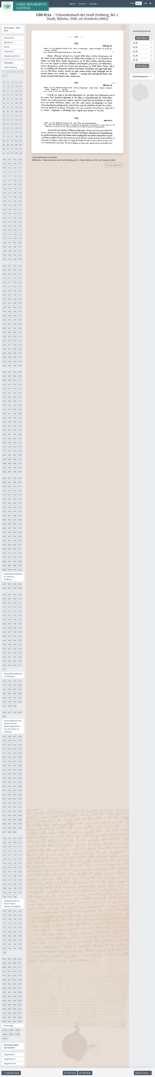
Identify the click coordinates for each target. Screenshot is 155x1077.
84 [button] (20, 140)
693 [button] (4, 828)
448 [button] (4, 528)
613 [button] (4, 744)
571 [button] (19, 665)
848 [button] (4, 1009)
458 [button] (14, 536)
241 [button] (9, 307)
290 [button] (14, 357)
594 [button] (9, 702)
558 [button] (14, 653)
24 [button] (20, 90)
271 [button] (19, 336)
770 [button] (19, 919)
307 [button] (19, 376)
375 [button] (19, 447)
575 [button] (14, 681)
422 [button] (14, 499)
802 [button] (14, 959)
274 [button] (14, 340)
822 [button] (14, 980)
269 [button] (9, 336)
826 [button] (14, 984)
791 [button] (4, 944)
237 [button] (9, 303)
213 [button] (9, 278)
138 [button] (14, 197)
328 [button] (4, 401)
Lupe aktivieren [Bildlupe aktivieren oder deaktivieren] (114, 164)
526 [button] (14, 619)
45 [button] (4, 111)
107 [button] (19, 163)
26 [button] (8, 95)
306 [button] (14, 376)
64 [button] (20, 124)
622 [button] (9, 753)
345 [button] (9, 417)
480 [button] (4, 561)
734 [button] (14, 871)
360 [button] (4, 434)
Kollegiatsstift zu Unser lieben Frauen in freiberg (12, 904)
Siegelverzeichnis (12, 56)
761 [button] (14, 911)
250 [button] (14, 315)
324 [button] (4, 397)
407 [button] (19, 482)
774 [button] (19, 923)
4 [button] (12, 72)
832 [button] (4, 992)
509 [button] (9, 603)
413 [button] (9, 490)
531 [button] (19, 623)
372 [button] (4, 447)
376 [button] (4, 451)
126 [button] (14, 184)
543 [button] (19, 636)
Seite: (132, 3)
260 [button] (4, 328)
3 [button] (9, 72)
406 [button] (14, 482)
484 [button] (4, 565)
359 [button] (19, 430)
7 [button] (22, 72)
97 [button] (12, 153)
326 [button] (14, 397)
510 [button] (14, 603)
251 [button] (19, 315)
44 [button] (20, 107)
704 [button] (4, 842)
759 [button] (4, 911)
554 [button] (14, 648)
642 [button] (9, 774)
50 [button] (4, 115)
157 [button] (9, 217)
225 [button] (9, 290)
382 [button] (14, 455)
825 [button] (9, 984)
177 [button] (9, 238)
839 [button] (19, 996)
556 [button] (4, 653)
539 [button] (19, 632)
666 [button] (9, 799)
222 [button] (14, 286)
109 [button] (9, 168)
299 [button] (19, 365)
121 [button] (9, 180)
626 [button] (9, 757)
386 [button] (14, 459)
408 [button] (4, 486)
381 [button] (9, 455)
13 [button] (16, 82)
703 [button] (19, 838)
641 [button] (4, 774)
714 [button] (14, 851)
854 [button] (14, 1013)
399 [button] (19, 472)
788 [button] (9, 940)
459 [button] (19, 536)
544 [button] (4, 640)
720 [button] (4, 859)
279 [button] (19, 345)
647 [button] (14, 778)
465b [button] (11, 1034)
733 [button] (9, 871)
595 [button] (14, 702)
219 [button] (19, 282)
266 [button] (14, 332)
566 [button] (14, 661)
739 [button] (19, 876)
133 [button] (9, 193)
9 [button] (6, 76)
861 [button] (9, 1021)
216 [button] (4, 282)
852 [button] (4, 1013)
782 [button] (19, 932)
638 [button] (9, 769)
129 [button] (9, 188)
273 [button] (9, 340)
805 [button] (9, 963)
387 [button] (19, 459)
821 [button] (9, 980)
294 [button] (14, 361)
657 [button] (4, 790)
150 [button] (14, 209)
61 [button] (8, 124)
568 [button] (4, 665)
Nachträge (8, 1025)
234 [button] (14, 299)
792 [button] (9, 944)
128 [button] (4, 188)
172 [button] (4, 234)
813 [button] (9, 971)
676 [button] (19, 807)
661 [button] (4, 794)
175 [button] (19, 234)
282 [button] (14, 349)
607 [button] (14, 736)
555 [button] (19, 648)
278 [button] (14, 345)
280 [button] (4, 349)
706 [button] (14, 842)
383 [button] (19, 455)
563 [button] (19, 657)
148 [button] (4, 209)
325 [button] (9, 397)
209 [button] (9, 274)
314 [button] (14, 384)
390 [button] (14, 463)
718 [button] (14, 855)
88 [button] (16, 145)
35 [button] (4, 103)
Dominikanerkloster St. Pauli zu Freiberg (13, 577)
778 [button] (19, 927)
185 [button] (9, 247)
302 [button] (14, 372)
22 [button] (12, 90)
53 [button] (16, 115)
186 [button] (14, 247)
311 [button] (19, 380)
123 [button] (19, 180)
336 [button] (4, 409)
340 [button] (4, 413)
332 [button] (4, 405)
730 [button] (14, 867)
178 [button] (14, 238)
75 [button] (4, 136)
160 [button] (4, 222)
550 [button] (14, 644)
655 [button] (14, 786)
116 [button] (4, 176)
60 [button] (4, 124)
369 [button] (9, 442)
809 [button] (9, 967)
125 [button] (9, 184)
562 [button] (14, 657)
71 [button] (8, 132)
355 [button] (19, 426)
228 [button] (4, 295)
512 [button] (4, 607)
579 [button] (14, 685)
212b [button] (5, 1030)
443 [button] (19, 520)
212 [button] (4, 278)
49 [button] (20, 111)
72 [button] (12, 132)
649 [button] (4, 782)
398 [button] (14, 472)
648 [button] (19, 778)
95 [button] (4, 153)
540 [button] (4, 636)
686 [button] (9, 819)
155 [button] (19, 213)
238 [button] (14, 303)
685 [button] (4, 819)
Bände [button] (72, 4)
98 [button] (16, 153)
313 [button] (9, 384)
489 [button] (9, 569)
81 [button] (8, 140)
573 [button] (4, 681)
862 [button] (14, 1021)
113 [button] (9, 172)
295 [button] (19, 361)
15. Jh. (135, 55)
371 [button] (19, 442)
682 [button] (9, 815)
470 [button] (14, 549)
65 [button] (4, 128)
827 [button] (19, 984)
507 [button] (19, 598)
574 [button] (9, 681)
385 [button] (9, 459)
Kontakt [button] (93, 4)
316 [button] (4, 388)
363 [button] (19, 434)
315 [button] (19, 384)
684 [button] (19, 815)
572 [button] (4, 669)
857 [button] (9, 1017)
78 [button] (16, 136)
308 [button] (4, 380)
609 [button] (4, 740)
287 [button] (19, 353)
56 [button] (8, 120)
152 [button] (4, 213)
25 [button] (4, 95)
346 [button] (14, 417)
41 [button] (8, 107)
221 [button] (9, 286)
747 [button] (19, 884)
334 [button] (14, 405)
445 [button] (9, 524)
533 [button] (9, 628)
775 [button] (4, 927)
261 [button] (9, 328)
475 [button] (19, 553)
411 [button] (19, 486)
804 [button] (4, 963)
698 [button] (9, 832)
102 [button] (14, 159)
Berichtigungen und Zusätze (11, 1046)
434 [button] (14, 511)
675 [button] (14, 807)
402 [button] (14, 478)
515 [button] (19, 607)
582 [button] (9, 689)
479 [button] (19, 557)
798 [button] (19, 948)
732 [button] (4, 871)
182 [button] (14, 242)
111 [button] (19, 168)
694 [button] (9, 828)
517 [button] (9, 611)
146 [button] (14, 205)
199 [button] (19, 259)
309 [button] (9, 380)
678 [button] (9, 811)
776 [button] (9, 927)
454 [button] (14, 532)
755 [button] (19, 892)
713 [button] (9, 851)
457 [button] (9, 536)
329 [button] (9, 401)
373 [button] (9, 447)
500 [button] (4, 594)
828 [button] (4, 988)
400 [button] (4, 478)
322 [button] (14, 392)
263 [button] (19, 328)
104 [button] (4, 163)
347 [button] (19, 417)
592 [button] (19, 697)
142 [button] (14, 201)
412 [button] (4, 490)
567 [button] (19, 661)
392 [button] (4, 467)
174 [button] (14, 234)
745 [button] (9, 884)
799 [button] (4, 952)
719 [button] (19, 855)
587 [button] (14, 693)
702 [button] (14, 838)
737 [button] (9, 876)
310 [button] (14, 380)
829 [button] (9, 988)
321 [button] (9, 392)
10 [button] (4, 82)
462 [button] (14, 540)
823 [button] (19, 980)
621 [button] (4, 753)
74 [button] (20, 132)
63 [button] (16, 124)
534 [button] (14, 628)
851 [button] (19, 1009)
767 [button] (4, 919)
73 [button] (16, 132)
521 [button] (9, 615)
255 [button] (19, 320)
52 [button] (12, 115)
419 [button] (19, 495)
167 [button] (19, 226)
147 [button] (19, 205)
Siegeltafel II (9, 1059)
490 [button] (14, 569)
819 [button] (19, 975)
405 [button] (9, 482)
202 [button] (14, 265)
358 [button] (14, 430)
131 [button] (19, 188)
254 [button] (14, 320)
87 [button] (12, 145)
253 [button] (9, 320)
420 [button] (4, 499)
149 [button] (9, 209)
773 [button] (14, 923)
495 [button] (19, 584)
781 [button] (14, 932)
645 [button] (4, 778)
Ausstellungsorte (140, 76)
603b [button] (5, 1038)
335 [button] (19, 405)
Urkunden (8, 63)
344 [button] (4, 417)
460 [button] (4, 540)
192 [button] (4, 255)
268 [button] (4, 336)
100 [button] (4, 159)
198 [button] (14, 259)
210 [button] (14, 274)
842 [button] (14, 1000)
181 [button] (9, 242)
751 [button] (19, 888)
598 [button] (9, 706)
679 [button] (14, 811)
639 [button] (14, 769)
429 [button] (9, 507)
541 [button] (9, 636)
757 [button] (9, 896)
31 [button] (8, 99)
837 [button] (9, 996)
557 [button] (9, 653)
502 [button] (14, 594)
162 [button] (14, 222)
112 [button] (4, 172)
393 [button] (9, 467)
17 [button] (12, 86)
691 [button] (14, 823)
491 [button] (19, 569)
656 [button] (19, 786)
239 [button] (19, 303)
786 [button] (19, 936)
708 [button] (4, 846)
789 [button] (14, 940)
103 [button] (19, 159)
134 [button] (14, 193)
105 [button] (9, 163)
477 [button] (9, 557)
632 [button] (19, 761)
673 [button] (4, 807)
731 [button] (19, 867)
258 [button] (14, 324)
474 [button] (14, 553)
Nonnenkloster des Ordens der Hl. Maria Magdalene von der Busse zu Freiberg (12, 726)
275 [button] (19, 340)
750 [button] (14, 888)
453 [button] (9, 532)
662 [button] (9, 794)
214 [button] (14, 278)
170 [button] (14, 230)
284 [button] (4, 353)
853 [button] (9, 1013)
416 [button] (4, 495)
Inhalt (6, 47)
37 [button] (12, 103)
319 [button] (19, 388)
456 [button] (4, 536)
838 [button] (14, 996)
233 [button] (9, 299)
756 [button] (4, 896)
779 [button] (4, 932)
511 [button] (19, 603)
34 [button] (20, 99)
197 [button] (9, 259)
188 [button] (4, 251)
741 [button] (9, 880)
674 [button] (9, 807)
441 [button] (9, 520)
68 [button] (16, 128)
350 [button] (14, 422)
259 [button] (19, 324)
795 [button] (4, 948)
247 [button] (19, 311)
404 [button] (4, 482)
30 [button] (4, 99)
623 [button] (14, 753)
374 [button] (14, 447)
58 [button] (16, 120)
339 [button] (19, 409)
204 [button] (4, 270)
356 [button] (4, 430)
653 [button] (4, 786)
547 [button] (19, 640)
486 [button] (14, 565)
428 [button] (4, 507)
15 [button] (4, 86)
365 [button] (9, 438)
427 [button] (19, 503)
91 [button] (8, 149)
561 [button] (9, 657)
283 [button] (19, 349)
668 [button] (19, 799)
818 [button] (14, 975)
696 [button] (19, 828)
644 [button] (19, 774)
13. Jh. (135, 47)
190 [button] (14, 251)
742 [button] (14, 880)
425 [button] (9, 503)
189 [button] (9, 251)
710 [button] (14, 846)
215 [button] (19, 278)
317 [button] (9, 388)
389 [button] (9, 463)
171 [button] (19, 230)
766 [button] (19, 915)
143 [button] (19, 201)
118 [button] (14, 176)
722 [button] (14, 859)
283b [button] (17, 1030)
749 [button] (9, 888)
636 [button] (19, 765)
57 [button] (12, 120)
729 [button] (9, 867)
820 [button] (4, 980)
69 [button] (20, 128)
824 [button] (4, 984)
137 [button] (9, 197)
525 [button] (9, 619)
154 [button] (14, 213)
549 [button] (9, 644)
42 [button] (12, 107)
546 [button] (14, 640)
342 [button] (14, 413)
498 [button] (14, 588)
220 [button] (4, 286)
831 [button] (19, 988)
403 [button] (19, 478)
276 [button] (4, 345)
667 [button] (14, 799)
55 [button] (4, 120)
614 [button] (9, 744)
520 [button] (4, 615)
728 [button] (4, 867)
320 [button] (4, 392)
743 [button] (19, 880)
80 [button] (4, 140)
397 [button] (9, 472)
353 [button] (9, 426)
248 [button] (4, 315)
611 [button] (14, 740)
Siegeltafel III (10, 1063)
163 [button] (19, 222)
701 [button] (9, 838)
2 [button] (6, 72)
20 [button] (4, 90)
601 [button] (9, 712)
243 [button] (19, 307)
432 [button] (4, 511)
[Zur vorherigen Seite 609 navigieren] (11, 1073)
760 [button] (9, 911)
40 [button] (4, 107)
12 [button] (12, 82)
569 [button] (9, 665)
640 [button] (19, 769)
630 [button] (9, 761)
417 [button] (9, 495)
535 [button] (19, 628)
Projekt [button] (82, 4)
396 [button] (4, 472)
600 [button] (4, 712)
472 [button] (4, 553)
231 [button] (19, 295)
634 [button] (9, 765)
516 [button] (4, 611)
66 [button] (8, 128)
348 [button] (4, 422)
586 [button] (9, 693)
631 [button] (14, 761)
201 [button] (9, 265)
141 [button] (9, 201)
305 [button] (9, 376)
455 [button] (19, 532)
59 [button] (20, 120)
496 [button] (4, 588)
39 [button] (20, 103)
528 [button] (4, 623)
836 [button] (4, 996)
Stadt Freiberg (10, 67)
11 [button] (8, 82)
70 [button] (4, 132)
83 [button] (16, 140)
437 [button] (9, 515)
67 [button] (12, 128)
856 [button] (4, 1017)
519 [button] (19, 611)
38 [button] (16, 103)
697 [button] (4, 832)
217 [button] (9, 282)
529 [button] (9, 623)
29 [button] (20, 95)
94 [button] (20, 149)
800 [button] (4, 959)
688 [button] (19, 819)
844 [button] (4, 1004)
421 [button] (9, 499)
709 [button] (9, 846)
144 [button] (4, 205)
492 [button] (4, 584)
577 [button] (4, 685)
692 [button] (19, 823)
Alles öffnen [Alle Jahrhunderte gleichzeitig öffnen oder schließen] (142, 38)
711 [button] (19, 846)
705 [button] (9, 842)
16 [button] (8, 86)
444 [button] (4, 524)
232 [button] (4, 299)
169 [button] (9, 230)
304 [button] (4, 376)
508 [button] (4, 603)
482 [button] (14, 561)
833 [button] (9, 992)
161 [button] (9, 222)
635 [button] (14, 765)
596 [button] (19, 702)
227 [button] (19, 290)
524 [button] (4, 619)
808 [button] (4, 967)
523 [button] (19, 615)
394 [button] (14, 467)
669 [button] (4, 803)
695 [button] (14, 828)
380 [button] (4, 455)
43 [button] (16, 107)
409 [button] (9, 486)
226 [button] (14, 290)
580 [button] (19, 685)
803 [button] (19, 959)
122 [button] (14, 180)
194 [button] (14, 255)
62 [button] (12, 124)
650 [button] (9, 782)
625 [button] (4, 757)
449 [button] (9, 528)
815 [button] (19, 971)
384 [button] (4, 459)
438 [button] (14, 515)
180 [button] (4, 242)
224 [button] (4, 290)
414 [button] (14, 490)
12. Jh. (135, 43)
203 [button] (19, 265)
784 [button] (9, 936)
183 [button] (19, 242)
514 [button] (14, 607)
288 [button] (4, 357)
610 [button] (9, 740)
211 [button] (19, 274)
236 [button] (4, 303)
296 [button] (4, 365)
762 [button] (19, 911)
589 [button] (4, 697)
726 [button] (14, 863)
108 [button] (4, 168)
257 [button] (9, 324)
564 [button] (4, 661)
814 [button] (14, 971)
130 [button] (14, 188)
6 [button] (18, 72)
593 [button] (4, 702)
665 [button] (4, 799)
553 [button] (9, 648)
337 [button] (9, 409)
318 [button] (14, 388)
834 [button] (14, 992)
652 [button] (19, 782)
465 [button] (9, 544)
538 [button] (14, 632)
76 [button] (8, 136)
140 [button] (4, 201)
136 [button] (4, 197)
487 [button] (19, 565)
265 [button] (9, 332)
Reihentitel (9, 38)
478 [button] (14, 557)
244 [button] (4, 311)
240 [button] (4, 307)
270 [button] (14, 336)
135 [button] (19, 193)
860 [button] (4, 1021)
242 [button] (14, 307)
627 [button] (14, 757)
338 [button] (14, 409)
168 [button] (4, 230)
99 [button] (20, 153)
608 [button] (19, 736)
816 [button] (4, 975)
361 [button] (9, 434)
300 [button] (4, 372)
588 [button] (19, 693)
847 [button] (19, 1004)
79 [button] (20, 136)
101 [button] (9, 159)
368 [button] (4, 442)
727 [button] (19, 863)
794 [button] (19, 944)
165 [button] (9, 226)
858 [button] (14, 1017)
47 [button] (12, 111)
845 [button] (9, 1004)
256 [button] (4, 324)
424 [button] (4, 503)
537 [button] (9, 632)
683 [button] (14, 815)
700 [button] (4, 838)
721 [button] (9, 859)
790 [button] (19, 940)
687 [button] (14, 819)
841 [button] (9, 1000)
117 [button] (9, 176)
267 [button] (19, 332)
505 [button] (9, 598)
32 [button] (12, 99)
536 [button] (4, 632)
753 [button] (9, 892)
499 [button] (19, 588)
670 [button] (9, 803)
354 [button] (14, 426)
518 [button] (14, 611)
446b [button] (5, 1034)
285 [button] (9, 353)
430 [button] (14, 507)
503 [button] (19, 594)
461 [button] (9, 540)
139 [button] (19, 197)
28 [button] (16, 95)
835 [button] (19, 992)
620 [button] (19, 749)
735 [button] (19, 871)
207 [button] (19, 270)
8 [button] (3, 76)
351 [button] (19, 422)
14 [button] (20, 82)
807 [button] (19, 963)
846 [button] (14, 1004)
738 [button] (14, 876)
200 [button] (4, 265)
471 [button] (19, 549)
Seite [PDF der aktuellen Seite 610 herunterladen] (70, 1073)
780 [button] (9, 932)
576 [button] (19, 681)
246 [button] (14, 311)
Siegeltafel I (9, 1054)
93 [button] (16, 149)
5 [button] (15, 72)
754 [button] (14, 892)
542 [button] (14, 636)
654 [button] (9, 786)
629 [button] (4, 761)
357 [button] (9, 430)
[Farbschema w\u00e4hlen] (150, 3)
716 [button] (4, 855)
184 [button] (4, 247)
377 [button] (9, 451)
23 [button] (16, 90)
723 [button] (19, 859)
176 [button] (4, 238)
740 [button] (4, 880)
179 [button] (19, 238)
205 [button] (9, 270)
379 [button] (19, 451)
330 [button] (14, 401)
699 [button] (14, 832)
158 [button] (14, 217)
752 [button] (4, 892)
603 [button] (19, 712)
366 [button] (14, 438)
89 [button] (20, 145)
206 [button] (14, 270)
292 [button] (4, 361)
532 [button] (4, 628)
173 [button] (9, 234)
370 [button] (14, 442)
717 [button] (9, 855)
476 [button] (4, 557)
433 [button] (9, 511)
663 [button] (14, 794)
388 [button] (4, 463)
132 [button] (4, 193)
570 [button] (14, 665)
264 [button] (4, 332)
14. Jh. (135, 51)
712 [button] (4, 851)
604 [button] (4, 716)
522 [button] (14, 615)
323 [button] (19, 392)
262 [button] (14, 328)
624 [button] (19, 753)
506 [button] (14, 598)
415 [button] (19, 490)
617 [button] (4, 749)
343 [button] (19, 413)
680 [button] (19, 811)
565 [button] (9, 661)
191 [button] (19, 251)
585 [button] (4, 693)
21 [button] (8, 90)
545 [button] (9, 640)
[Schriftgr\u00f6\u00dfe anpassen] (145, 3)
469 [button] (9, 549)
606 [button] (9, 736)
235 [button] (19, 299)
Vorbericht (9, 51)
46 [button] (8, 111)
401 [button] (9, 478)
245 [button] (9, 311)
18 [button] (16, 86)
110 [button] (14, 168)
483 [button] (19, 561)
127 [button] (19, 184)
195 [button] (19, 255)
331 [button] (19, 401)
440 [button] (4, 520)
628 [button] (19, 757)
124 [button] (4, 184)
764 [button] (9, 915)
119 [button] (19, 176)
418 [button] (14, 495)
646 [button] (9, 778)
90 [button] (4, 149)
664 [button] (19, 794)
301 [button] (9, 372)
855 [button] (19, 1013)
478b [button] (17, 1034)
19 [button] (20, 86)
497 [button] (9, 588)
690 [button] (9, 823)
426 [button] (14, 503)
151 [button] (19, 209)
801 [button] (9, 959)
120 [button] (4, 180)
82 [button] (12, 140)
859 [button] (19, 1017)
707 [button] (19, 842)
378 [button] (14, 451)
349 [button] (9, 422)
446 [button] (14, 524)
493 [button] (9, 584)
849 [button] (9, 1009)
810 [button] (14, 967)
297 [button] (9, 365)
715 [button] (19, 851)
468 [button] (4, 549)
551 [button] (19, 644)
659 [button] (14, 790)
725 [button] (9, 863)
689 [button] (4, 823)
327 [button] (19, 397)
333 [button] (9, 405)
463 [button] (19, 540)
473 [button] (9, 553)
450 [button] (14, 528)
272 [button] (4, 340)
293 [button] (9, 361)
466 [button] (14, 544)
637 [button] (4, 769)
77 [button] (12, 136)
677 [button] (4, 811)
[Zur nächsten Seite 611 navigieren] (143, 1073)
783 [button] (4, 936)
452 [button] (4, 532)
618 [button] (9, 749)
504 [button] (4, 598)
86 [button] (8, 145)
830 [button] (14, 988)
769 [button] (14, 919)
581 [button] (4, 689)
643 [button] (14, 774)
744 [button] (4, 884)
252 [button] (4, 320)
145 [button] (9, 205)
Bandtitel (8, 42)
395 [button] (19, 467)
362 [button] (14, 434)
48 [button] (16, 111)
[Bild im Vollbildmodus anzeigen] (123, 27)
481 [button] (9, 561)
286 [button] (14, 353)
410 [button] (14, 486)
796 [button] (9, 948)
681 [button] (4, 815)
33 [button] (16, 99)
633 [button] (4, 765)
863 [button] (19, 1021)
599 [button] (14, 706)
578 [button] (9, 685)
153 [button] (9, 213)
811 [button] (19, 967)
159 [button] (19, 217)
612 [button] (19, 740)
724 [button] (4, 863)
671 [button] (14, 803)
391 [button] (19, 463)
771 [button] (4, 923)
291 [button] (19, 357)
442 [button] (14, 520)
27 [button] (12, 95)
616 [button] (19, 744)
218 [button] (14, 282)
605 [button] (4, 736)
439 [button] (19, 515)
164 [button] (4, 226)
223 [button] (19, 286)
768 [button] (9, 919)
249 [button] (9, 315)
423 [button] (19, 499)
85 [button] (4, 145)
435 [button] (19, 511)
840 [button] (4, 1000)
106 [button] (14, 163)
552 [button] (4, 648)
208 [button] (4, 274)
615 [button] (14, 744)
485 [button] (9, 565)
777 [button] (14, 927)
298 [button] (14, 365)
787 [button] (4, 940)
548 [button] (4, 644)
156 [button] (4, 217)
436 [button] (4, 515)
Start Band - (12, 29)
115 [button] (19, 172)
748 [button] (4, 888)
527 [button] (19, 619)
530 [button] (14, 623)
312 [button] (4, 384)
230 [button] (14, 295)
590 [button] (9, 697)
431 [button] (19, 507)
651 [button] (14, 782)
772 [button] (9, 923)
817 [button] (9, 975)
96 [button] (8, 153)
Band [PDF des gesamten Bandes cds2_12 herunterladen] (85, 1073)
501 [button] (9, 594)
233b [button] (11, 1030)
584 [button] (19, 689)
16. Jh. (135, 60)
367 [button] (19, 438)
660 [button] (19, 790)
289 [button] (9, 357)
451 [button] (19, 528)
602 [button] (14, 712)
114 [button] (14, 172)
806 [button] (14, 963)
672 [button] (19, 803)
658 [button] (9, 790)
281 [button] (9, 349)
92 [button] (12, 149)
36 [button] (8, 103)
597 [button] (4, 706)
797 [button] (14, 948)
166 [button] (14, 226)
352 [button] (4, 426)
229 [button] (9, 295)
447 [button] (19, 524)
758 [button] (14, 896)
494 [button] (14, 584)
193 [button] (9, 255)
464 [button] (4, 544)
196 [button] (4, 259)
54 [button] (20, 115)
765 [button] (14, 915)
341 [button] (9, 413)
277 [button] (9, 345)
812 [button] (4, 971)
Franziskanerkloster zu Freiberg (13, 675)
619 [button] (14, 749)
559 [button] (19, 653)
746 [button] (14, 884)
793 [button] (14, 944)
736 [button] (4, 876)
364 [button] (4, 438)
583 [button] (14, 689)
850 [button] (14, 1009)
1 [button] (3, 72)
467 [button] (19, 544)
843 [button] (19, 1000)
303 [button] (19, 372)
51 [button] (8, 115)
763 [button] (4, 915)
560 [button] (4, 657)
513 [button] (9, 607)
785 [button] (14, 936)
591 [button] (14, 697)
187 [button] (19, 247)
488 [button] (4, 569)
